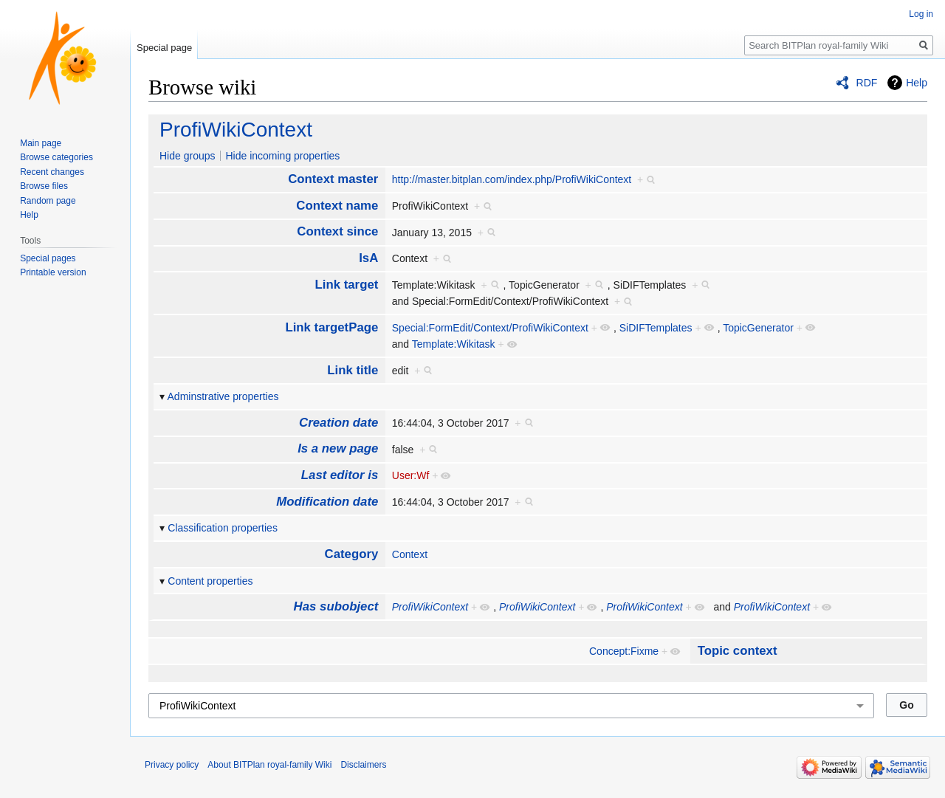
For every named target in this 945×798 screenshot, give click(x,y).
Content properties (210, 581)
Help (916, 83)
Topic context (737, 651)
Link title (352, 370)
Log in (921, 14)
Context (409, 554)
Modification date (327, 502)
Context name (337, 206)
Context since (337, 231)
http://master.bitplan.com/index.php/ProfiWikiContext (511, 179)
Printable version (53, 272)
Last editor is (339, 475)
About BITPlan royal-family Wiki (269, 765)
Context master (333, 179)
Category (352, 554)
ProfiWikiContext (235, 129)
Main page (40, 143)
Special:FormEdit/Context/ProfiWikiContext (490, 328)
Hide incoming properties (282, 156)
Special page (164, 47)
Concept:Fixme (624, 651)
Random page (47, 201)
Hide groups (187, 156)
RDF (867, 83)
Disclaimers (363, 765)
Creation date (338, 423)
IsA (368, 258)
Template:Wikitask (453, 344)
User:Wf (411, 475)
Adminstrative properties (223, 396)
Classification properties (223, 528)
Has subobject (336, 606)
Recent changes (52, 172)
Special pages (47, 258)
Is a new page (338, 448)
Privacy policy (172, 765)
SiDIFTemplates (656, 328)
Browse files (44, 186)
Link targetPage (331, 327)
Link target (347, 285)
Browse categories (56, 157)
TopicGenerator (758, 328)
